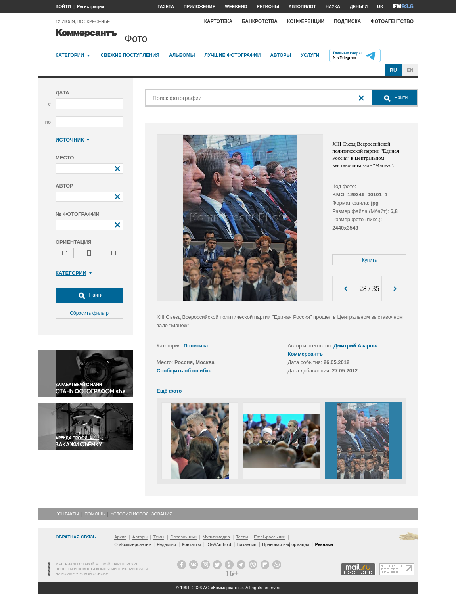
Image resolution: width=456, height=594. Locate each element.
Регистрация (90, 6)
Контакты (67, 514)
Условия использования (141, 514)
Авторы (280, 55)
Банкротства (260, 21)
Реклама (324, 544)
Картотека (218, 21)
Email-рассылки (269, 537)
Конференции (305, 21)
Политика (196, 346)
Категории (70, 55)
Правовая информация (285, 544)
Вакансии (247, 544)
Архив (120, 537)
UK (380, 6)
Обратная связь (76, 537)
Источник (72, 140)
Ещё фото (169, 391)
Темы (159, 537)
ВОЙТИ (63, 6)
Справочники (183, 537)
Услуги (310, 55)
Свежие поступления (130, 55)
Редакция (166, 544)
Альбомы (182, 55)
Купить (369, 260)
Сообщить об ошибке (184, 371)
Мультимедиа (216, 537)
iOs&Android (219, 544)
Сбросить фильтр (89, 313)
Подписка (347, 21)
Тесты (242, 537)
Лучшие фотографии (232, 55)
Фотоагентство (392, 21)
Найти (89, 295)
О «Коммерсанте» (132, 544)
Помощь (94, 514)
